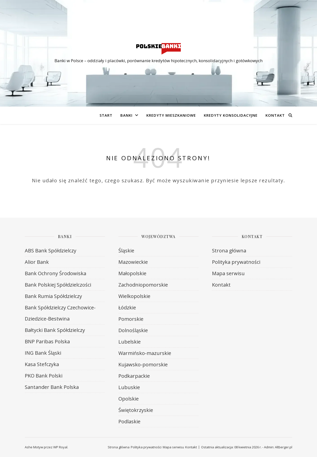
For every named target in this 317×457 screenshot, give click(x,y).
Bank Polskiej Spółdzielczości (58, 284)
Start (106, 115)
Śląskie (126, 250)
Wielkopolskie (134, 296)
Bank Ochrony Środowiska (55, 273)
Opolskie (128, 398)
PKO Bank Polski (43, 375)
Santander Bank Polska (52, 387)
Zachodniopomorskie (143, 284)
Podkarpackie (134, 376)
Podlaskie (129, 421)
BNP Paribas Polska (47, 341)
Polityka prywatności (236, 262)
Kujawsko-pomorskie (143, 364)
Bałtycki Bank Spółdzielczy (55, 330)
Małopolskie (132, 273)
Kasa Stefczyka (42, 364)
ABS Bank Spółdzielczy (50, 250)
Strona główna (229, 250)
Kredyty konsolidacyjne (231, 115)
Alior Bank (37, 262)
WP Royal (60, 447)
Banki (126, 115)
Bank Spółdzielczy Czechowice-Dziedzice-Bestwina (60, 313)
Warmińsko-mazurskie (144, 353)
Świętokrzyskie (135, 410)
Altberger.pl (283, 447)
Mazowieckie (133, 262)
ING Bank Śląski (43, 352)
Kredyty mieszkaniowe (171, 115)
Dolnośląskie (133, 330)
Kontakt (275, 115)
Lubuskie (129, 387)
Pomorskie (130, 319)
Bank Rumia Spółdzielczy (53, 296)
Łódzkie (127, 307)
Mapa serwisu (228, 273)
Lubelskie (129, 341)
